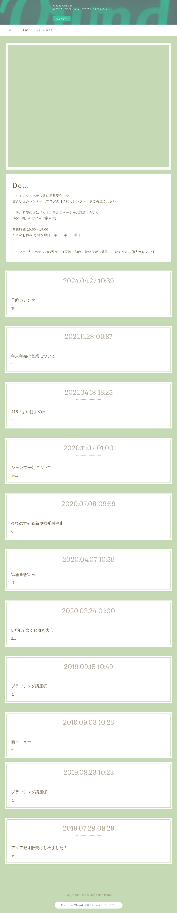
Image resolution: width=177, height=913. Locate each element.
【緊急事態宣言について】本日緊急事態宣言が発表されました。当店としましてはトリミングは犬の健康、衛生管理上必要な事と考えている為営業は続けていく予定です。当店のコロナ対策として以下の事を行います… (88, 579)
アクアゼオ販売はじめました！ (67, 846)
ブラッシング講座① (63, 790)
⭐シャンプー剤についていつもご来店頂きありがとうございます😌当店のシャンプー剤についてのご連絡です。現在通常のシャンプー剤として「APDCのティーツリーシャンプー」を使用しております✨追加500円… (88, 470)
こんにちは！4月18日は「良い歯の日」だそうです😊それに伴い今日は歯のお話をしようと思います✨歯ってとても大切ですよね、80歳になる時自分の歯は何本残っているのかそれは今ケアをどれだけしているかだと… (88, 414)
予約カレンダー (58, 298)
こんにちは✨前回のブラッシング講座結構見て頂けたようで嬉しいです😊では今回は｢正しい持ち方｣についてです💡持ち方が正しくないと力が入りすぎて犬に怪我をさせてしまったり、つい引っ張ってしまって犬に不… (88, 689)
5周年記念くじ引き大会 (64, 628)
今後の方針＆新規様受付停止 (66, 521)
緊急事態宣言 (60, 574)
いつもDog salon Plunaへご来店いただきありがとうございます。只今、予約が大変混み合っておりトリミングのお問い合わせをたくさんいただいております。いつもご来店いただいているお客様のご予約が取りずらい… (88, 526)
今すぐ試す (61, 18)
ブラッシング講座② (63, 684)
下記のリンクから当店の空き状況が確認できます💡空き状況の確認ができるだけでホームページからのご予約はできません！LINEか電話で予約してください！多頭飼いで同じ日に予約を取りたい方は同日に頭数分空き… (88, 304)
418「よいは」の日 (62, 410)
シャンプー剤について (63, 465)
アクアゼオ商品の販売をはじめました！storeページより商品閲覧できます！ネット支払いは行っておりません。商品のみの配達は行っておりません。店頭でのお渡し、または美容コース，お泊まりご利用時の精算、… (88, 850)
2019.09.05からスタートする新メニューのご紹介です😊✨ (73, 741)
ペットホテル (45, 30)
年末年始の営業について (64, 354)
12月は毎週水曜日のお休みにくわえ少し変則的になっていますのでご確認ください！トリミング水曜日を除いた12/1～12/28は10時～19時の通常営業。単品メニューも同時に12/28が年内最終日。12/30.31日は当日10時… (88, 359)
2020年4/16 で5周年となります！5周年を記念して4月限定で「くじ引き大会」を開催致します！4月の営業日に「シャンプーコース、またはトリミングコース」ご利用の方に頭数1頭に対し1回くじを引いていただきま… (88, 633)
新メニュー (59, 738)
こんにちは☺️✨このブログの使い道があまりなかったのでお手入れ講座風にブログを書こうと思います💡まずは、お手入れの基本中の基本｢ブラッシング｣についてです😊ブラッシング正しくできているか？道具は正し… (88, 795)
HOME (8, 30)
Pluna (24, 30)
